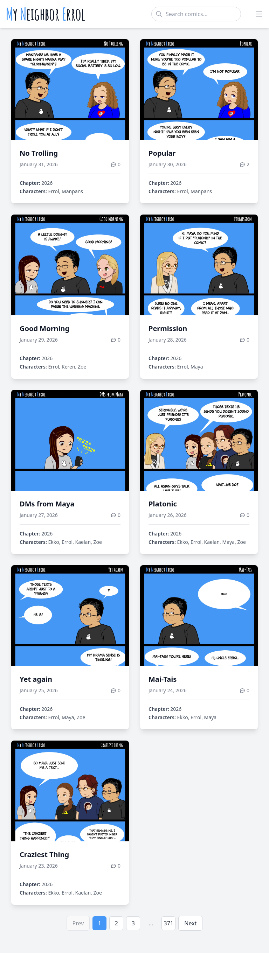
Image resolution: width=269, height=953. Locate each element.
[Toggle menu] (259, 14)
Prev (78, 923)
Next (190, 923)
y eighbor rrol (45, 14)
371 (168, 923)
